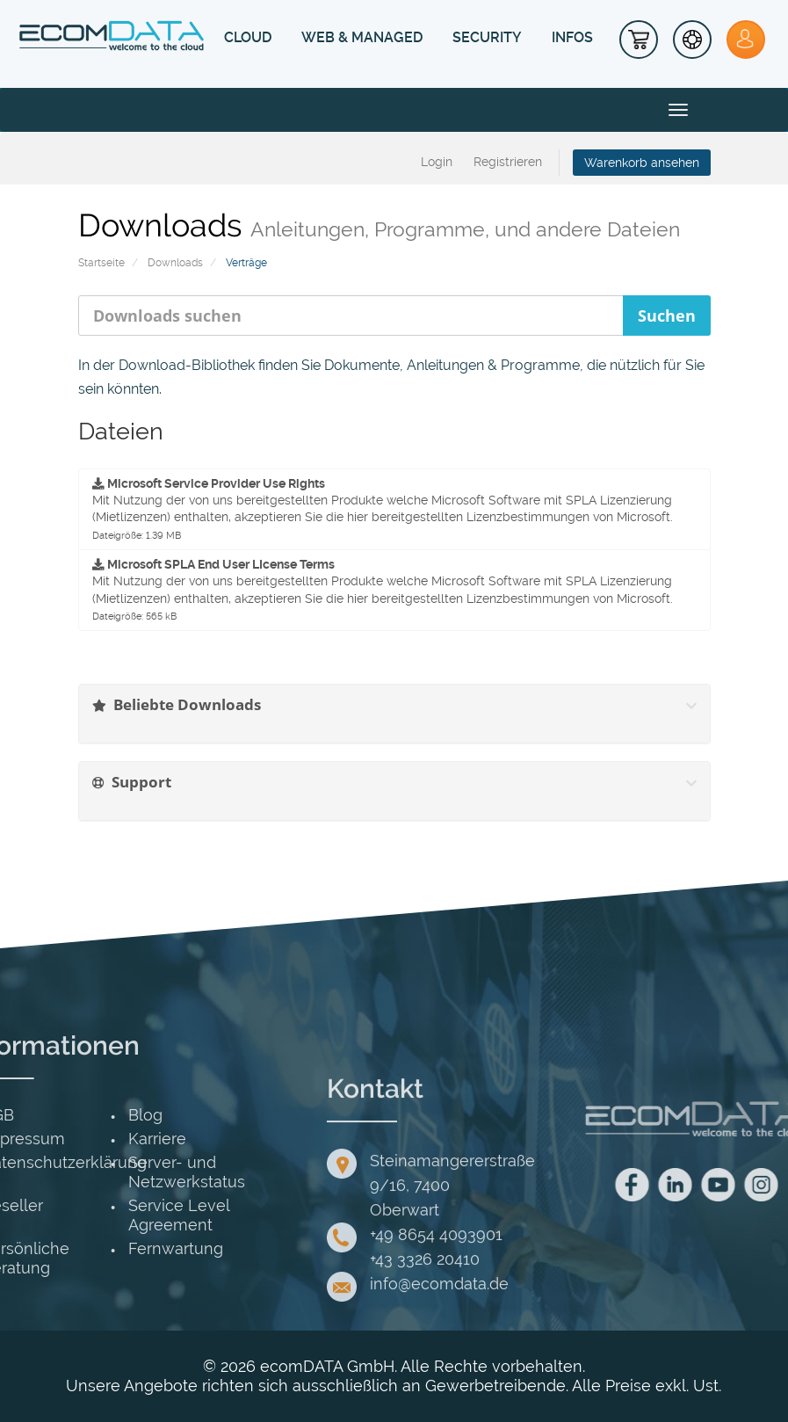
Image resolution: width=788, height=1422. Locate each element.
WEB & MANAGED (362, 37)
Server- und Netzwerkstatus (83, 1172)
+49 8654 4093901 (436, 1315)
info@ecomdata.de (439, 1364)
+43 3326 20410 (425, 1340)
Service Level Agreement (75, 1215)
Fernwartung (72, 1248)
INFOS (572, 37)
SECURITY (487, 37)
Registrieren (508, 162)
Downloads (175, 263)
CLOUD (247, 37)
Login (436, 162)
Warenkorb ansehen (641, 163)
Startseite (101, 263)
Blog (42, 1115)
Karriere (54, 1138)
